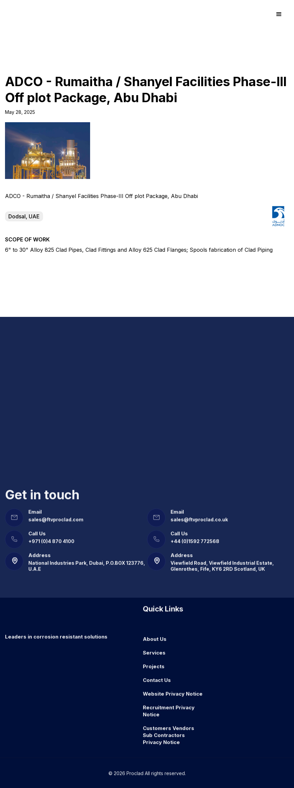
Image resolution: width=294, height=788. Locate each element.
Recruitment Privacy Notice (169, 706)
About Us (155, 634)
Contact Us (157, 675)
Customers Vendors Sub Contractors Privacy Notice (168, 731)
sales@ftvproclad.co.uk (199, 515)
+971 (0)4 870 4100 (51, 537)
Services (154, 648)
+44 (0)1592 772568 (195, 537)
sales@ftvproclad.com (55, 515)
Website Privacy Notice (173, 689)
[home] (29, 14)
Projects (154, 662)
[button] (279, 14)
